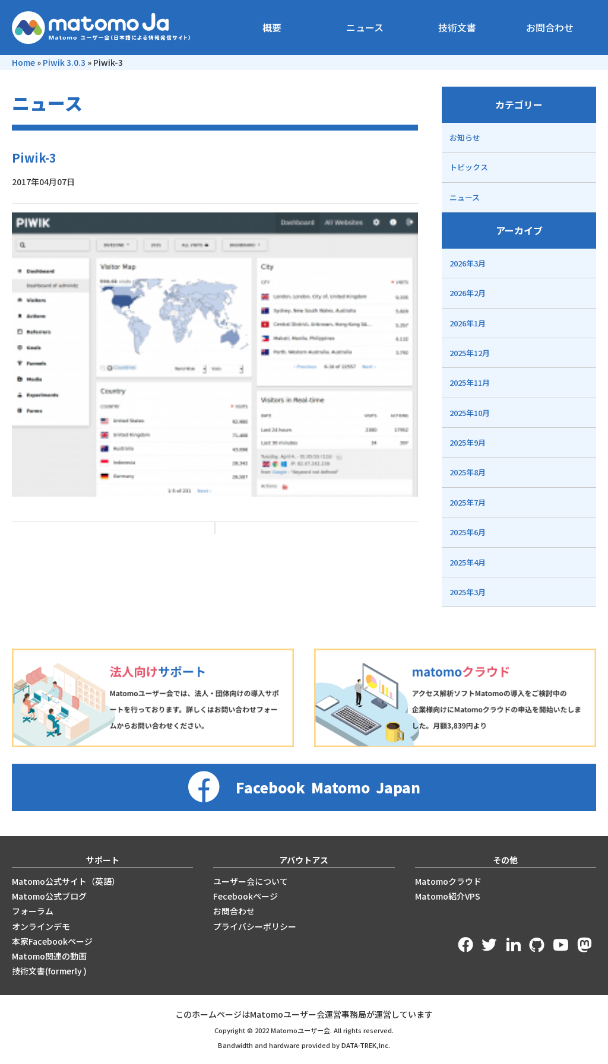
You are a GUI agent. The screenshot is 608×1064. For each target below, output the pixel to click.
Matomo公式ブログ (49, 896)
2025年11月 (469, 382)
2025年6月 (467, 532)
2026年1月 (467, 323)
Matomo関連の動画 (49, 956)
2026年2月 (467, 292)
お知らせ (464, 137)
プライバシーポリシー (254, 926)
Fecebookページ (245, 896)
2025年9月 (467, 442)
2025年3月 (467, 592)
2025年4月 (467, 562)
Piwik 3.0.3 (64, 62)
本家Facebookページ (52, 941)
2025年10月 (469, 412)
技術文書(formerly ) (49, 971)
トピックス (468, 167)
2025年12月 (469, 352)
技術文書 (457, 27)
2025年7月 (467, 502)
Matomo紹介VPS (447, 896)
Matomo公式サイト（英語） (66, 881)
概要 (271, 27)
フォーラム (32, 911)
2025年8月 (467, 472)
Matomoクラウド (448, 881)
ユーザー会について (250, 881)
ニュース (365, 27)
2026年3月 (467, 263)
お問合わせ (550, 27)
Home (23, 62)
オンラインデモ (41, 926)
